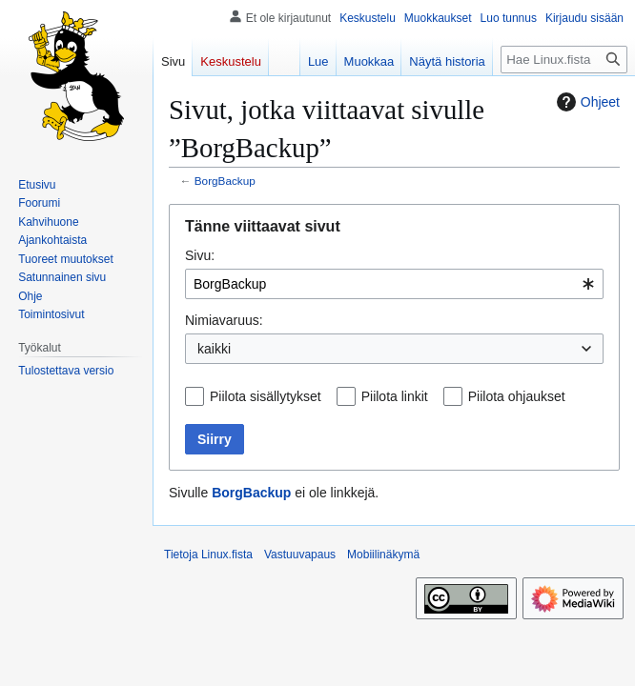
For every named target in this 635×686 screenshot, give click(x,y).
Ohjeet (586, 101)
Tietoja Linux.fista (208, 554)
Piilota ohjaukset (516, 396)
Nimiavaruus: (224, 320)
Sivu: (200, 255)
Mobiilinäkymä (383, 554)
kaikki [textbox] (214, 348)
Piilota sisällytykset (265, 396)
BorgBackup (225, 180)
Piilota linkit (394, 396)
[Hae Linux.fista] (564, 59)
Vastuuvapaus (300, 554)
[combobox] (394, 284)
